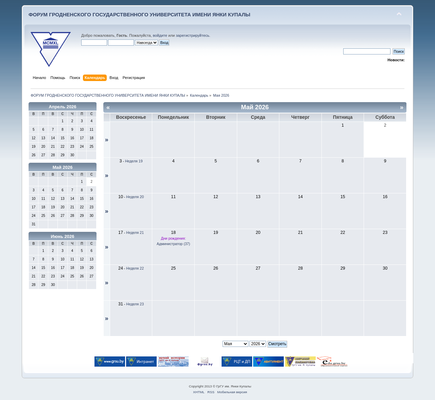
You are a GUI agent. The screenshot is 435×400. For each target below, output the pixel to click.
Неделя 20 (135, 197)
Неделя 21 (135, 232)
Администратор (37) (173, 244)
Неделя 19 (134, 161)
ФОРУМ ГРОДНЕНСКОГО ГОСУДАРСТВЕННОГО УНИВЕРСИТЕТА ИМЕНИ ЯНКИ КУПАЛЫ (139, 14)
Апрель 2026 (62, 106)
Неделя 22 (135, 268)
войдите (160, 35)
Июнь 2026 (62, 236)
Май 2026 (63, 167)
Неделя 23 (135, 304)
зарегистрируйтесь (192, 35)
